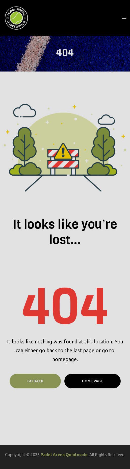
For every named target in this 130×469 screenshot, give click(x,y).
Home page (92, 381)
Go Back (35, 381)
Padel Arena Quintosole (64, 454)
